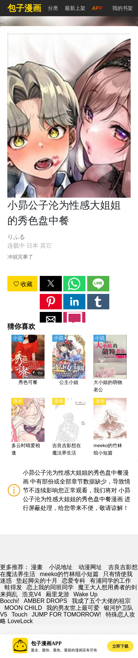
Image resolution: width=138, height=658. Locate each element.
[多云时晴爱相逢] (28, 427)
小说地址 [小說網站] (60, 567)
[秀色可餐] (28, 364)
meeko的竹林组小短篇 (69, 574)
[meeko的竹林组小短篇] (110, 427)
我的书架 (122, 8)
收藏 (22, 284)
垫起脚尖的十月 (36, 581)
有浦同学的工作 (110, 581)
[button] (51, 283)
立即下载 (120, 646)
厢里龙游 (57, 594)
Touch (20, 614)
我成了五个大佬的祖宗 (101, 601)
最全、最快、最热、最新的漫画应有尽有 (64, 650)
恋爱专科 (73, 581)
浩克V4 (31, 594)
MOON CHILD (23, 608)
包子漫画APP (46, 643)
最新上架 (75, 8)
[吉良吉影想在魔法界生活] (68, 427)
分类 (53, 8)
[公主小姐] (68, 364)
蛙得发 (13, 587)
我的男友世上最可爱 (72, 608)
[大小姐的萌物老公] (110, 364)
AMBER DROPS (45, 601)
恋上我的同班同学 (50, 587)
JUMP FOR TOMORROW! (66, 614)
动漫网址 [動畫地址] (90, 567)
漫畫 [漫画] (37, 567)
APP (97, 8)
